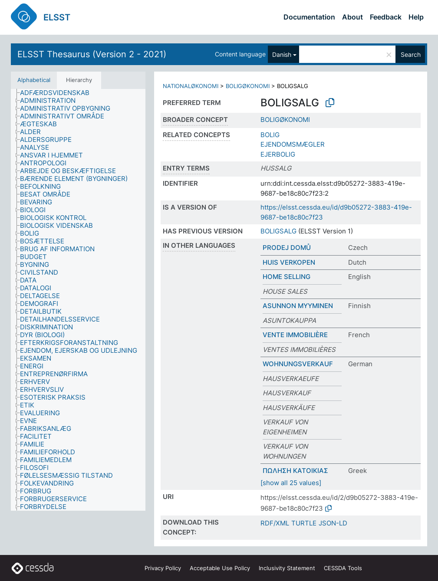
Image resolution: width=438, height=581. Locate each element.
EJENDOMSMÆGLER (292, 144)
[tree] (78, 300)
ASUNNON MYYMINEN (298, 306)
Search (411, 54)
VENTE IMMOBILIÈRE (295, 335)
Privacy (163, 568)
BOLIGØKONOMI (248, 85)
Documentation (309, 17)
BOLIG (270, 135)
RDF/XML (274, 523)
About (352, 17)
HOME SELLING (286, 276)
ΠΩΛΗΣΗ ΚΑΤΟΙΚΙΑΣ (295, 470)
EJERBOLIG (277, 154)
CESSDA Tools (343, 568)
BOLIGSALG (278, 231)
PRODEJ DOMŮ (287, 247)
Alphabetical (33, 79)
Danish (281, 54)
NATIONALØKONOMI (190, 85)
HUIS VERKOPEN (289, 262)
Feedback (386, 17)
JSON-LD (333, 523)
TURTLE (303, 523)
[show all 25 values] (290, 483)
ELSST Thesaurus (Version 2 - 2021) (91, 54)
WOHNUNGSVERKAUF (298, 364)
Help (416, 17)
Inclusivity (287, 568)
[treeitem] (58, 93)
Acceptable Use (220, 568)
